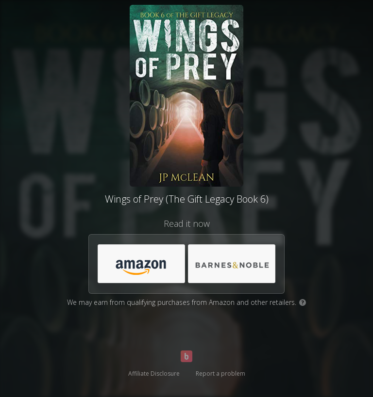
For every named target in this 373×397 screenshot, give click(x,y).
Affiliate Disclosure (154, 373)
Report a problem (220, 373)
